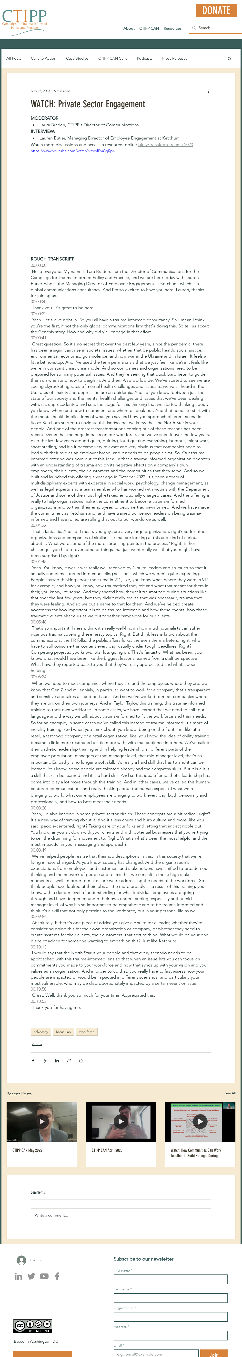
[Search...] (216, 28)
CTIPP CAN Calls (112, 58)
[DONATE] (216, 10)
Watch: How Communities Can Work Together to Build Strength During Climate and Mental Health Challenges (198, 1153)
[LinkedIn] (18, 1276)
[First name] (169, 1279)
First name (123, 1270)
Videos (37, 1044)
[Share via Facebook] (33, 1060)
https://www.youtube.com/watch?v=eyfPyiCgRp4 (73, 151)
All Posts (13, 58)
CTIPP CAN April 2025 (107, 1150)
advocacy (41, 1032)
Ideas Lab (63, 1032)
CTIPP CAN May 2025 (27, 1150)
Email (119, 1345)
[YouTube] (44, 1276)
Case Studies (77, 58)
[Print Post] (81, 1060)
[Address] (169, 1335)
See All (230, 1093)
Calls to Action (43, 58)
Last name (123, 1289)
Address (121, 1327)
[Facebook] (57, 1276)
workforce (86, 1032)
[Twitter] (31, 1276)
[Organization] (169, 1316)
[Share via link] (69, 1060)
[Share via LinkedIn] (57, 1060)
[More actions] (208, 91)
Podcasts (144, 58)
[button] (229, 58)
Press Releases (174, 58)
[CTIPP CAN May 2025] (42, 1122)
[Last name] (169, 1298)
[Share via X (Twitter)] (45, 1060)
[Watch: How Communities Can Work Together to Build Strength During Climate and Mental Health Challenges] (200, 1122)
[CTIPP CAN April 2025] (121, 1122)
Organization (125, 1308)
